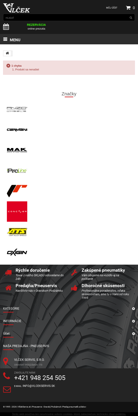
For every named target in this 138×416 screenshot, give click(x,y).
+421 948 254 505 (39, 378)
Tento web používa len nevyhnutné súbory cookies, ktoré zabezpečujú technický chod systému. (69, 414)
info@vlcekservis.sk (39, 385)
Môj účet (111, 7)
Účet (6, 333)
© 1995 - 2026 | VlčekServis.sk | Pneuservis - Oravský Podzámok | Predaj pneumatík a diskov (44, 407)
